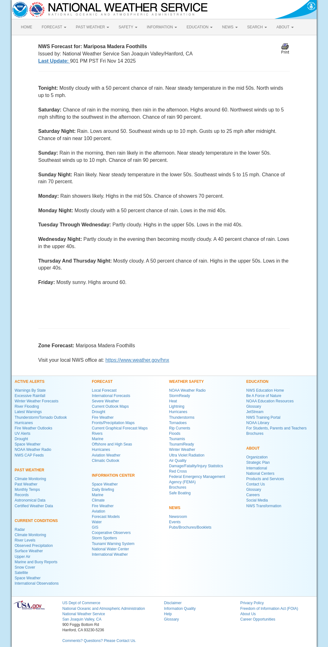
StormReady (179, 396)
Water (97, 522)
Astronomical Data (30, 500)
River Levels (25, 540)
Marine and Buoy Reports (36, 562)
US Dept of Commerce (81, 603)
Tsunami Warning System (113, 544)
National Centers (260, 473)
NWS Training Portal (263, 417)
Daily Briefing (103, 489)
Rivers (97, 433)
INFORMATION (162, 27)
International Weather (110, 554)
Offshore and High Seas (112, 444)
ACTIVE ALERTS (30, 381)
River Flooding (27, 406)
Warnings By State (30, 390)
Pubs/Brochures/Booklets (190, 527)
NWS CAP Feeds (29, 455)
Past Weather (26, 484)
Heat (173, 401)
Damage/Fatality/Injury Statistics (196, 466)
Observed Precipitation (34, 545)
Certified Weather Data (34, 506)
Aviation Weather (106, 455)
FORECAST (54, 27)
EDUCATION (199, 27)
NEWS (229, 27)
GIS (95, 527)
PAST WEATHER (92, 27)
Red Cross (178, 471)
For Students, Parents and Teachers (276, 428)
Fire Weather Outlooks (34, 428)
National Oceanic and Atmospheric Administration (103, 608)
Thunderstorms (182, 417)
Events (175, 522)
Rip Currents (179, 428)
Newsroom (178, 516)
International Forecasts (111, 396)
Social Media (257, 500)
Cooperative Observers (111, 533)
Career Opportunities (257, 619)
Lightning (177, 406)
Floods (175, 433)
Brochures (177, 487)
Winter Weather (182, 449)
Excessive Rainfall (30, 396)
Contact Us (255, 484)
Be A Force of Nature (263, 396)
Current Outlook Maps (110, 406)
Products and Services (265, 479)
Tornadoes (178, 423)
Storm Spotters (104, 538)
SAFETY (128, 27)
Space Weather (28, 444)
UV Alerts (23, 433)
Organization (257, 457)
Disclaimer (172, 603)
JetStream (255, 412)
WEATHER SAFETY (186, 381)
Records (22, 495)
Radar (20, 529)
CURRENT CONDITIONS (36, 521)
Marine (97, 439)
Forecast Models (106, 516)
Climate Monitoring (30, 479)
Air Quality (177, 460)
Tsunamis (177, 439)
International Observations (37, 583)
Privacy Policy (252, 603)
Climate (98, 500)
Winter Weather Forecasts (36, 401)
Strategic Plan (258, 462)
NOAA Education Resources (270, 401)
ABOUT (284, 27)
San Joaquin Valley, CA (81, 619)
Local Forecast (104, 390)
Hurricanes (24, 423)
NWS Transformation (263, 506)
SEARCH (257, 27)
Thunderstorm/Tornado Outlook (41, 417)
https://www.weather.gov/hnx (137, 360)
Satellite (21, 572)
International (256, 468)
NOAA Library (257, 423)
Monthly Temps (27, 489)
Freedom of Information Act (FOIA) (269, 608)
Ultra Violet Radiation (187, 455)
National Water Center (110, 549)
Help (168, 614)
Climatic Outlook (105, 460)
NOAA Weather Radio (33, 449)
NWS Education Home (265, 390)
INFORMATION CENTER (113, 475)
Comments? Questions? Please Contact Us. (99, 640)
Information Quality (180, 608)
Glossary (253, 406)
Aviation (98, 511)
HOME (26, 27)
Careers (253, 495)
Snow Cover (25, 567)
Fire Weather (103, 417)
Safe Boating (180, 493)
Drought (21, 439)
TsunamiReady (181, 444)
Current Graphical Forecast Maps (119, 428)
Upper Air (23, 556)
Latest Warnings (28, 412)
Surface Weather (29, 551)
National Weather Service (83, 614)
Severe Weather (105, 401)
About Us (248, 614)
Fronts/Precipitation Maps (113, 423)
